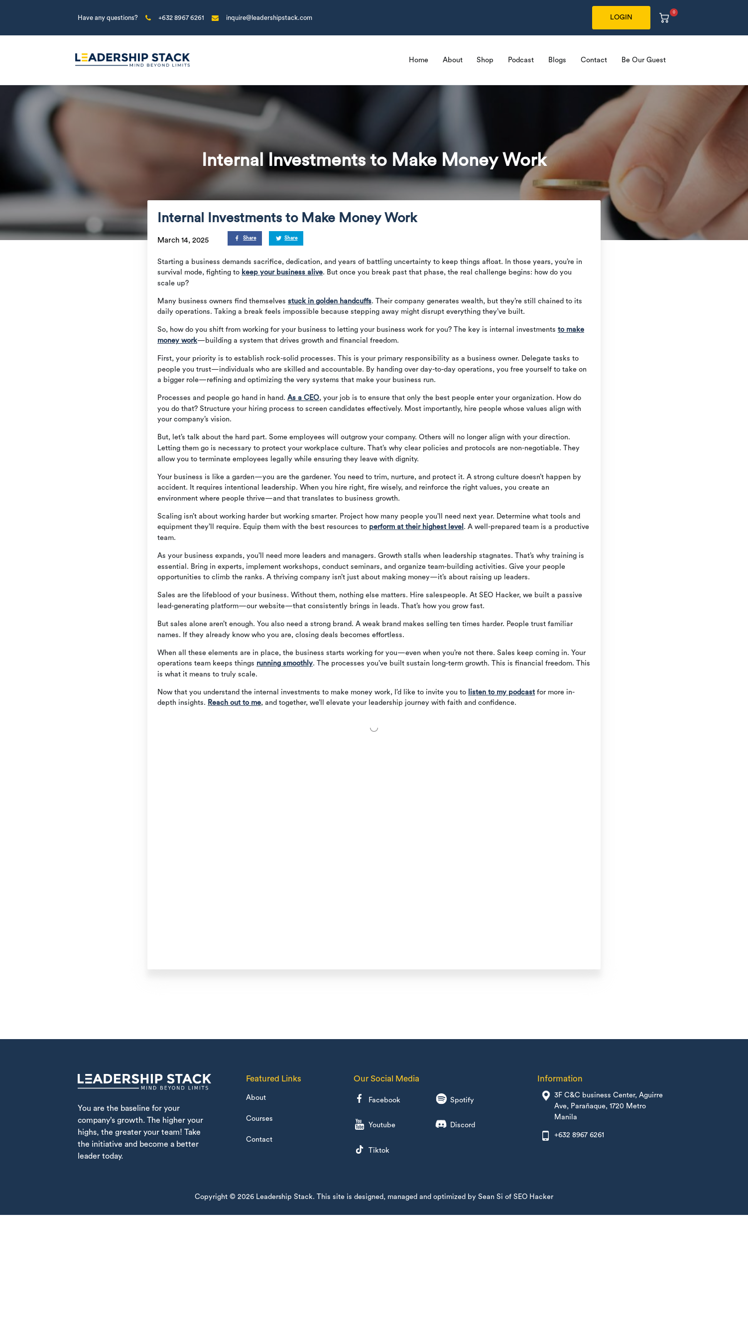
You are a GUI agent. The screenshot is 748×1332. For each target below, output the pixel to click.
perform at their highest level (416, 527)
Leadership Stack (284, 1196)
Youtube (374, 1125)
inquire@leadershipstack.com (269, 17)
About (453, 60)
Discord (455, 1125)
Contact (594, 60)
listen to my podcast (501, 692)
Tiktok (371, 1151)
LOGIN (621, 17)
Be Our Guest (644, 60)
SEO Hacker (533, 1196)
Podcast (521, 60)
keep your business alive (282, 272)
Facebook (377, 1100)
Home (418, 60)
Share (246, 239)
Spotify (454, 1100)
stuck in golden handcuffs (330, 301)
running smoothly (284, 663)
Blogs (557, 60)
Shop (485, 60)
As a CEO (303, 397)
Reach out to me (234, 702)
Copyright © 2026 (224, 1196)
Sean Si (490, 1196)
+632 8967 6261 (181, 17)
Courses (259, 1118)
